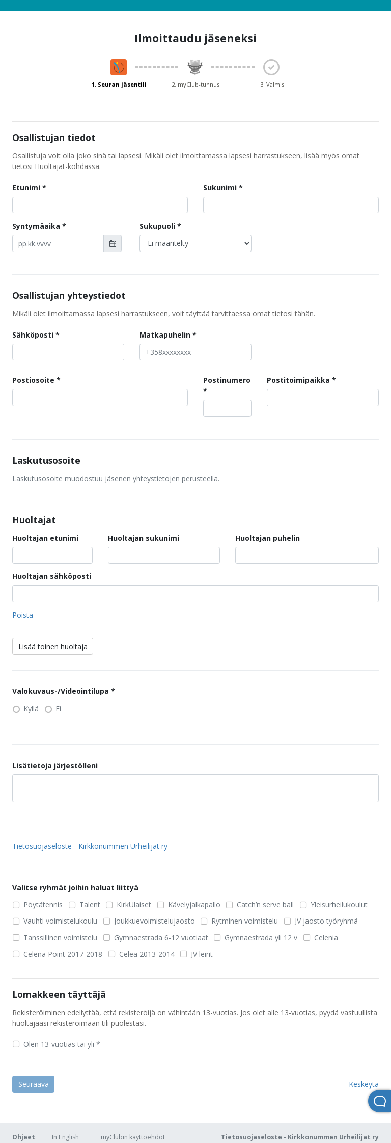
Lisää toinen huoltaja (53, 646)
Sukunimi (220, 187)
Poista (22, 615)
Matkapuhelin (164, 335)
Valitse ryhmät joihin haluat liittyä (75, 888)
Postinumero (226, 380)
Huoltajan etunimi (45, 538)
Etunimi (26, 187)
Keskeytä (364, 1084)
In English (65, 1137)
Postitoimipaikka (298, 380)
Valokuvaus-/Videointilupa (60, 691)
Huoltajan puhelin (267, 538)
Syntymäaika (36, 226)
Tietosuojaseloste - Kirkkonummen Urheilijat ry (89, 846)
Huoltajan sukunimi (143, 538)
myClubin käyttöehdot (133, 1137)
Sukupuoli (157, 226)
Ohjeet (23, 1137)
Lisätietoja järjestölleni (55, 765)
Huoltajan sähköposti (51, 576)
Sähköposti (32, 335)
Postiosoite (33, 380)
